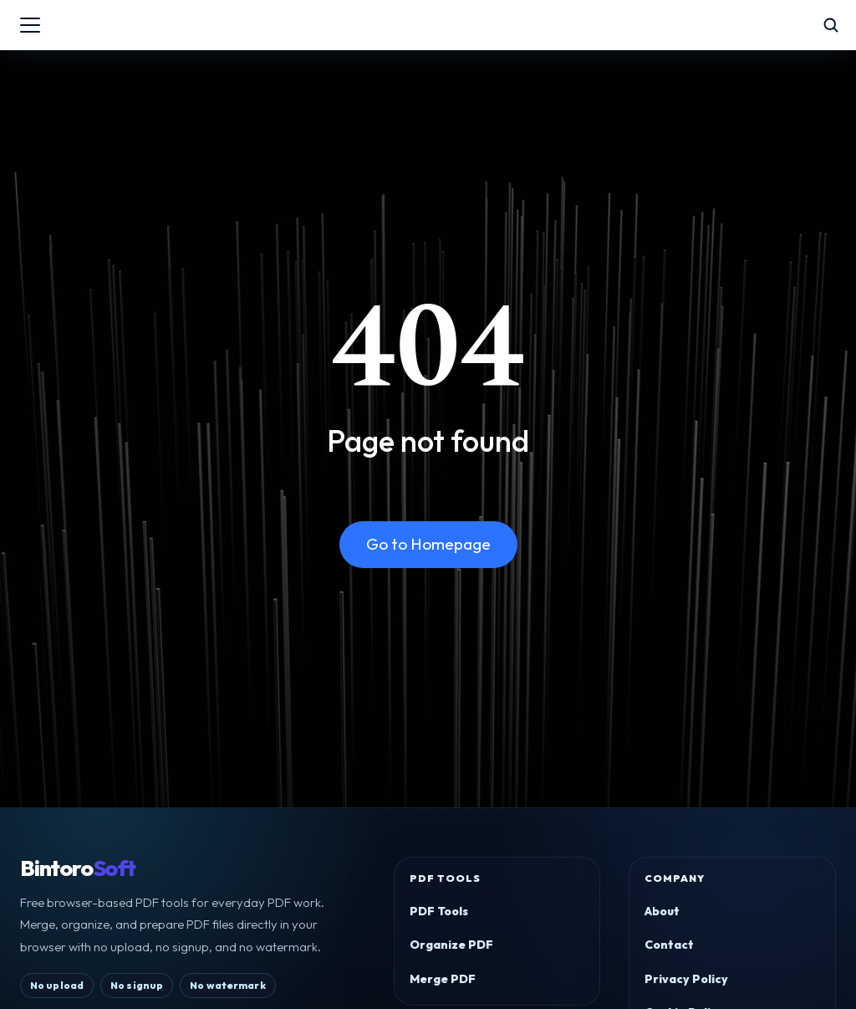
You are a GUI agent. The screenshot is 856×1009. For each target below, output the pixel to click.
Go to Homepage (428, 544)
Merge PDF (443, 978)
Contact (669, 944)
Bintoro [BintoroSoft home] (77, 868)
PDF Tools (439, 911)
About (662, 911)
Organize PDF (451, 944)
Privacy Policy (686, 978)
